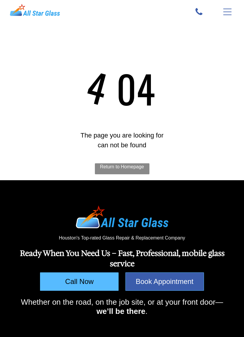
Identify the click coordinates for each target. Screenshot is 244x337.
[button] (227, 12)
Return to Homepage (122, 166)
